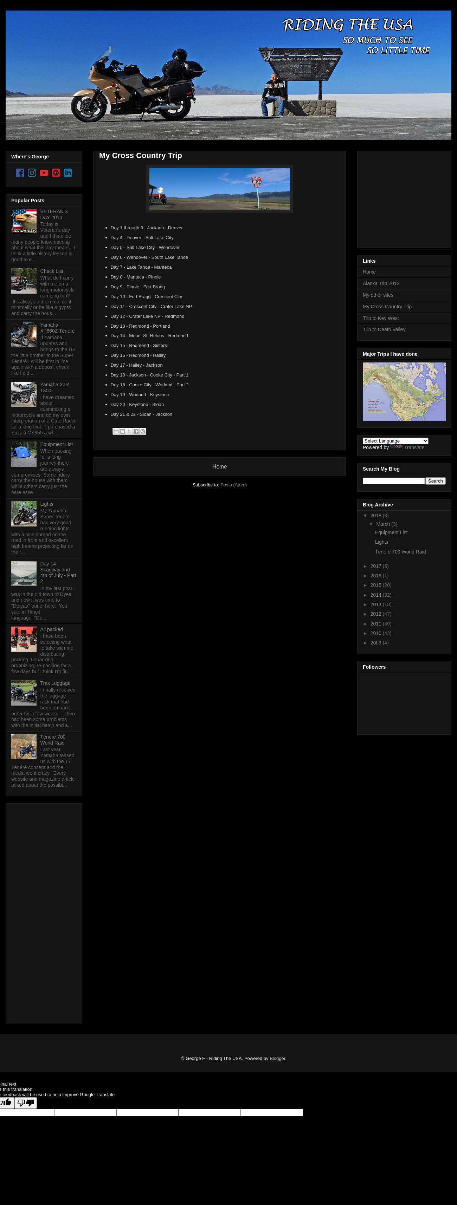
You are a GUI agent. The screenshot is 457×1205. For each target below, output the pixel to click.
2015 (377, 585)
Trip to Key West (381, 318)
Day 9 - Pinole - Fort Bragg (138, 286)
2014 (377, 595)
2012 (377, 614)
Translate (407, 447)
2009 (377, 643)
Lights (46, 504)
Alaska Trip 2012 (381, 283)
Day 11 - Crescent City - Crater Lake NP (151, 306)
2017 (377, 566)
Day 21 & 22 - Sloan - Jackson (142, 414)
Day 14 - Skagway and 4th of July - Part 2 (58, 572)
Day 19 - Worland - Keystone (140, 394)
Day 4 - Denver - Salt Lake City (142, 237)
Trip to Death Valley (384, 329)
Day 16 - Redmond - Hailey (138, 355)
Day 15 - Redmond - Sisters (139, 345)
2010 (377, 633)
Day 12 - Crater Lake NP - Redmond (148, 316)
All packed (51, 629)
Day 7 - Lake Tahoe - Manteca (141, 267)
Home (219, 467)
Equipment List (56, 444)
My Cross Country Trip (140, 155)
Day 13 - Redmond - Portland (140, 326)
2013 (377, 604)
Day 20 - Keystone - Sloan (137, 404)
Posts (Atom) (233, 484)
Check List (51, 271)
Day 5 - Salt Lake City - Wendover (145, 247)
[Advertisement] (39, 911)
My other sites (378, 295)
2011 (377, 624)
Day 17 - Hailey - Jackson (137, 365)
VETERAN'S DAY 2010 (54, 214)
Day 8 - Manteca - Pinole (136, 277)
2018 (377, 515)
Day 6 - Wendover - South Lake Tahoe (149, 257)
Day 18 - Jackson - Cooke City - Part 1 (150, 375)
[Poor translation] (25, 1103)
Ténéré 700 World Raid (53, 740)
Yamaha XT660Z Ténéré (57, 328)
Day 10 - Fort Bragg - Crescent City (146, 296)
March (383, 524)
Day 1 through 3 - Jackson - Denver (147, 227)
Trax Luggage (55, 683)
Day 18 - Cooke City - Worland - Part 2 (150, 384)
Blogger (277, 1058)
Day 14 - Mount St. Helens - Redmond (149, 335)
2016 (377, 575)
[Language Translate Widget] (396, 441)
